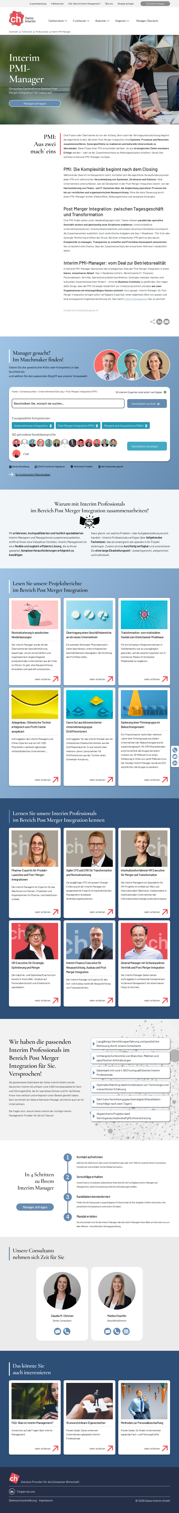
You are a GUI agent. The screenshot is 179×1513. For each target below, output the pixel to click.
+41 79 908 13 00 (116, 1331)
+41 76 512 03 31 (66, 1331)
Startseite (13, 31)
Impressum (46, 1500)
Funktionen (27, 31)
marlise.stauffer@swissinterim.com (107, 1331)
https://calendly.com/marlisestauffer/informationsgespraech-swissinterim (126, 1331)
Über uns (109, 3)
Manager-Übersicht (147, 20)
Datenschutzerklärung (23, 1500)
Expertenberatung (38, 3)
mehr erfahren (48, 677)
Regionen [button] (120, 20)
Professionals (41, 31)
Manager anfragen (126, 3)
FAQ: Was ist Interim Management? (84, 3)
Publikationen (57, 3)
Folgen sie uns (22, 1491)
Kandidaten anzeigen (145, 446)
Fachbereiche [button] (56, 20)
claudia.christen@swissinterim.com (57, 1331)
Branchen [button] (100, 20)
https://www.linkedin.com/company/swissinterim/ (174, 763)
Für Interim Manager (155, 3)
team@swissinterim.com (174, 756)
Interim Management (136, 298)
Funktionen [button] (79, 20)
